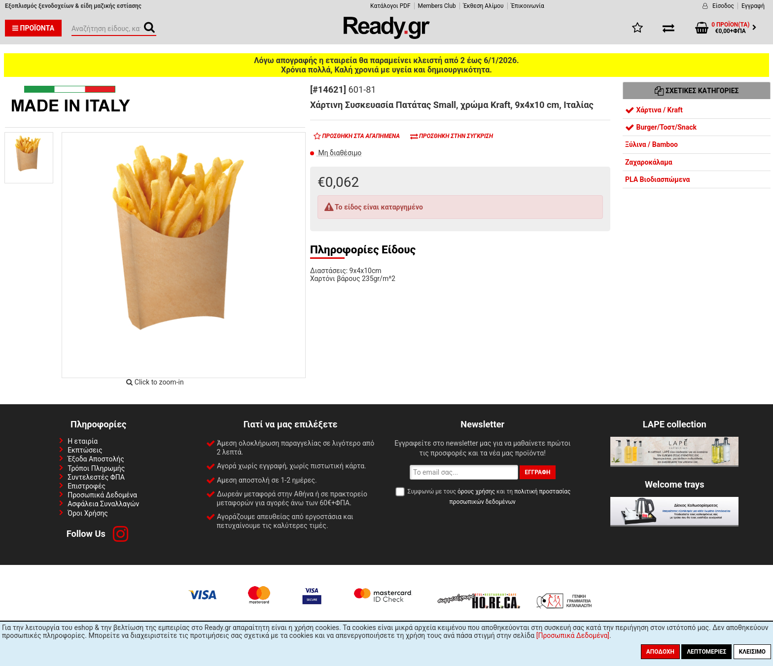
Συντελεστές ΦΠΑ (96, 477)
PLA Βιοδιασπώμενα (657, 179)
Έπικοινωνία (527, 5)
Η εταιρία (83, 441)
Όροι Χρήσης (88, 513)
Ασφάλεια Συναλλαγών (103, 504)
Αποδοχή (660, 651)
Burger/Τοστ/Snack (661, 127)
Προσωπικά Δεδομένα (102, 495)
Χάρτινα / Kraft (654, 110)
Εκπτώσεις (85, 450)
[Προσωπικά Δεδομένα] (572, 635)
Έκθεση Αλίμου (483, 5)
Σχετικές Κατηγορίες (697, 91)
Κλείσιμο (752, 651)
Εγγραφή (753, 5)
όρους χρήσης (476, 491)
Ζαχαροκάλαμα (648, 162)
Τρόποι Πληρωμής (96, 468)
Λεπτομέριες (706, 651)
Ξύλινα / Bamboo (651, 144)
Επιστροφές (86, 486)
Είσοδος (723, 5)
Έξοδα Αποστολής (96, 459)
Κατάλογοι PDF (390, 5)
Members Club (437, 5)
